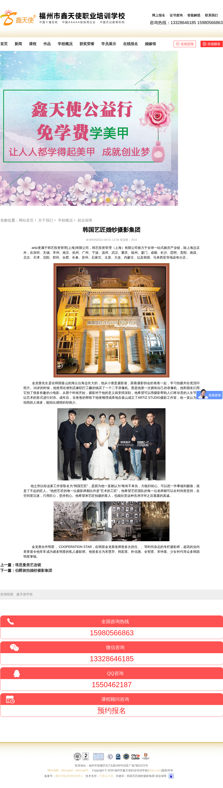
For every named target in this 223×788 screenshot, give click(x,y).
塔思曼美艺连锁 (28, 565)
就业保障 (84, 220)
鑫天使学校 (24, 594)
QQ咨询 (115, 673)
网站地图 (53, 770)
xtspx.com (155, 770)
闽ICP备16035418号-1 (69, 776)
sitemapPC (82, 770)
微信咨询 (115, 647)
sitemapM (67, 770)
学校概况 (65, 220)
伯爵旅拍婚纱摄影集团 (33, 570)
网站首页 (26, 220)
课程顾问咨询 (115, 699)
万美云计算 (106, 776)
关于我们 (45, 220)
